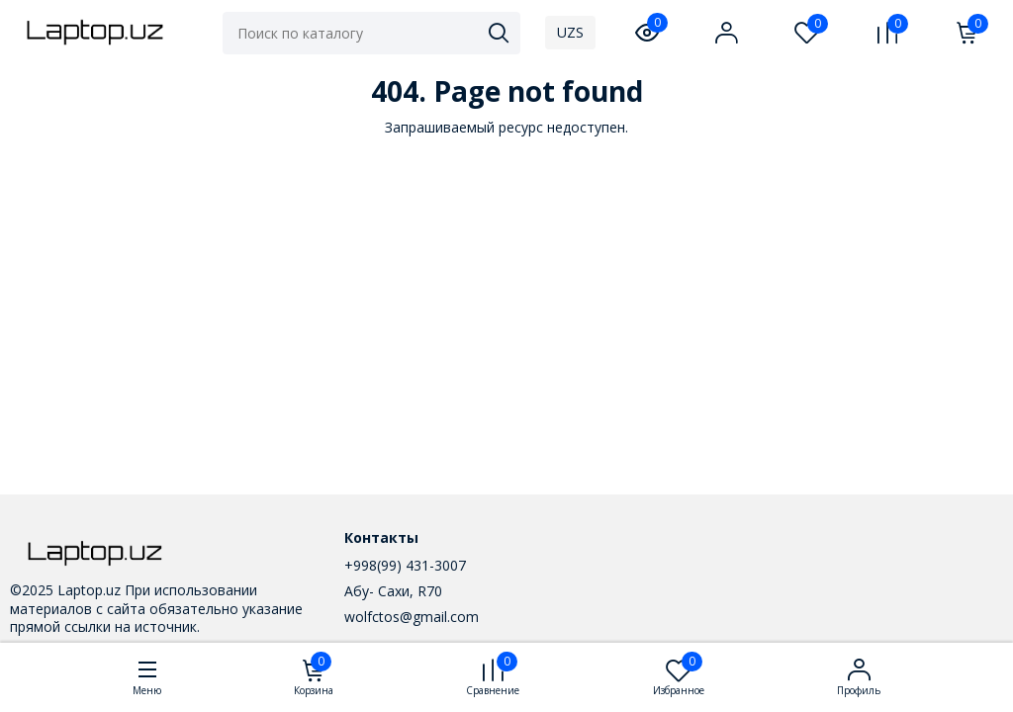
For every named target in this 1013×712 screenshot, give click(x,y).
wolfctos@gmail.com (411, 616)
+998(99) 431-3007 (405, 565)
